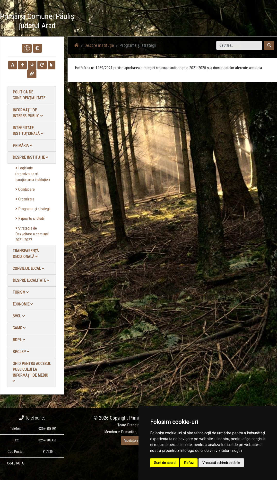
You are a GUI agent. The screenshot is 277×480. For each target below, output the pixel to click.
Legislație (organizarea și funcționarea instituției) (32, 174)
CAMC (19, 328)
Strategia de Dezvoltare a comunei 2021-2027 (32, 234)
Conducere (25, 189)
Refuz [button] (189, 463)
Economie (23, 304)
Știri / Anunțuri (144, 21)
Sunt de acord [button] (164, 463)
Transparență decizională (26, 253)
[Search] (239, 45)
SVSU (19, 316)
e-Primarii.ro (127, 432)
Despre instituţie (30, 157)
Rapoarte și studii (29, 218)
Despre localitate (31, 280)
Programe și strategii (32, 209)
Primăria (22, 145)
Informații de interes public (28, 113)
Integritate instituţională (28, 130)
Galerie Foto (196, 21)
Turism (21, 292)
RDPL (19, 340)
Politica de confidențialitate (29, 95)
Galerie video (171, 21)
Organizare (25, 199)
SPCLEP (21, 351)
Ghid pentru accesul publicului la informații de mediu (32, 372)
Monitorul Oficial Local (247, 21)
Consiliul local (28, 268)
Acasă (122, 21)
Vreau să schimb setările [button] (221, 463)
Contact (218, 21)
